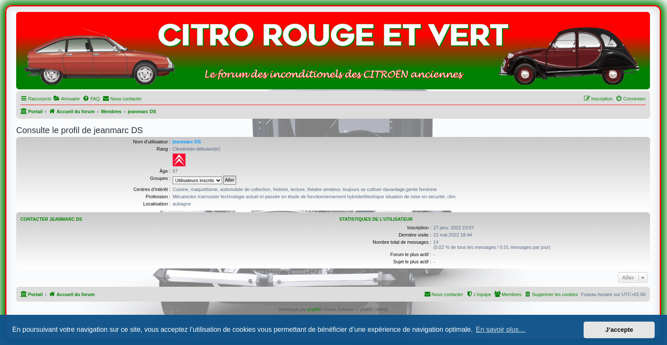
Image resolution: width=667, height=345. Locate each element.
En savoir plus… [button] (501, 329)
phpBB (313, 309)
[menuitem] (66, 99)
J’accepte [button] (619, 329)
